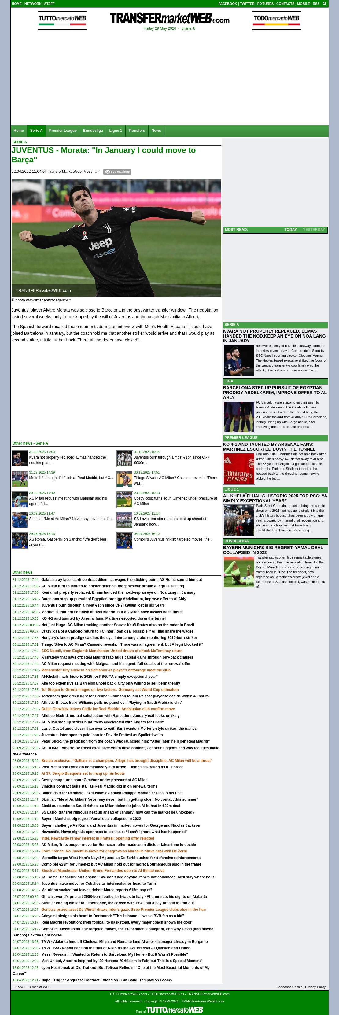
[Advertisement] (57, 390)
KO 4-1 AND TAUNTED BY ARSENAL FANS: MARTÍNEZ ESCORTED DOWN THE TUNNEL (269, 447)
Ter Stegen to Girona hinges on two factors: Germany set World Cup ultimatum (110, 690)
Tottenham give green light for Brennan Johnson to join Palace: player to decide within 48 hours (125, 696)
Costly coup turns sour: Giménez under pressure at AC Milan (94, 780)
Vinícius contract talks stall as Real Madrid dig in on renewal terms (99, 786)
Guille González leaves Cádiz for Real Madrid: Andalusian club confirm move (108, 709)
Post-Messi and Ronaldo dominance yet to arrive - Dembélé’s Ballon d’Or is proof (112, 767)
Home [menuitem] (19, 130)
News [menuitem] (156, 130)
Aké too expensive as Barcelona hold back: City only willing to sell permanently (110, 683)
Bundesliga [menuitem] (93, 130)
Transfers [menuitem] (137, 130)
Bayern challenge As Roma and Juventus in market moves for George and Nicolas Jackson (120, 825)
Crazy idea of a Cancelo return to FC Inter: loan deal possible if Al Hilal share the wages (117, 631)
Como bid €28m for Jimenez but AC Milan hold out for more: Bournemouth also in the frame (121, 864)
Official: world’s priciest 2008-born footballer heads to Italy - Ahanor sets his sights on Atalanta (124, 897)
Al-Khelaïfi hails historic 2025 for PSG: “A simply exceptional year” (99, 676)
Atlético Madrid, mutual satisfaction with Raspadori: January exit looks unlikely (110, 716)
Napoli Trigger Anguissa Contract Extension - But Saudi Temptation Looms (106, 980)
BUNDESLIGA (237, 541)
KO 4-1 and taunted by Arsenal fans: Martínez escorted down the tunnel (103, 618)
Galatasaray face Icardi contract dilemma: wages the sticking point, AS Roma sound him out (121, 580)
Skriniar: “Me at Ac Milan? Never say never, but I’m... (72, 519)
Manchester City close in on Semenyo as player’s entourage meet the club (106, 670)
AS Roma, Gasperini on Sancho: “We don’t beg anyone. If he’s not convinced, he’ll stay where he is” (128, 877)
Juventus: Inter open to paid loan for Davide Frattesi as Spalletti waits (102, 735)
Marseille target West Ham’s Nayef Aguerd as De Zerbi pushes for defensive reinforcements (121, 858)
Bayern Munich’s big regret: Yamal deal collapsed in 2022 (91, 819)
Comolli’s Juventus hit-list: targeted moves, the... (173, 539)
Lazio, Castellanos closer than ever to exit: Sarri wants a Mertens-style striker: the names (119, 728)
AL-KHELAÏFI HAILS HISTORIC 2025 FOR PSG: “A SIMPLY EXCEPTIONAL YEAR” (275, 498)
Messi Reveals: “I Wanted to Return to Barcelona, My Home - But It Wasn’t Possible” (114, 954)
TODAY (291, 229)
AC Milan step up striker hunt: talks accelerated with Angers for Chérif (102, 722)
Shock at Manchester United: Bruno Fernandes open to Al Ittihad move (102, 871)
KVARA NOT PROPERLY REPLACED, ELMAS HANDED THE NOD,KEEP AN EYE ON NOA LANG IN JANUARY (274, 336)
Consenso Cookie (289, 987)
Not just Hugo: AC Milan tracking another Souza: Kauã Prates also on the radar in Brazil (117, 625)
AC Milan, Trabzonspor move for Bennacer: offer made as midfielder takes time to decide (118, 845)
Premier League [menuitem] (63, 130)
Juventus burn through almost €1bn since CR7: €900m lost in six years (103, 605)
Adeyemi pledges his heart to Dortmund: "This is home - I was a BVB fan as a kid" (112, 916)
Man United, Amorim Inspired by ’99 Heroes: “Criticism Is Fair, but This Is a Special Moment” (122, 961)
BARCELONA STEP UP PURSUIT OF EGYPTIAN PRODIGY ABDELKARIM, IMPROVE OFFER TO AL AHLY (275, 392)
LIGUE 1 (232, 489)
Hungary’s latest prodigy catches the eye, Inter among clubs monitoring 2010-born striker (119, 638)
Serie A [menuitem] (36, 130)
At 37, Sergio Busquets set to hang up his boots (83, 773)
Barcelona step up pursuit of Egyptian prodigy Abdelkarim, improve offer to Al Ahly (113, 599)
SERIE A (232, 325)
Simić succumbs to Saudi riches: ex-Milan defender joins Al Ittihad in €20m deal (110, 806)
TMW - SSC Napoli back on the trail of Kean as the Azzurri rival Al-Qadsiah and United (115, 948)
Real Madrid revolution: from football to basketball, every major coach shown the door (116, 922)
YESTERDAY (314, 229)
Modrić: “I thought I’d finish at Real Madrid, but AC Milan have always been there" (112, 612)
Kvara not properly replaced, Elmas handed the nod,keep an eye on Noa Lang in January (118, 592)
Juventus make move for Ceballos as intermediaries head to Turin (98, 883)
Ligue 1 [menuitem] (115, 130)
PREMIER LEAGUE (241, 438)
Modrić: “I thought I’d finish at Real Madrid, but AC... (71, 478)
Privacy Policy (315, 987)
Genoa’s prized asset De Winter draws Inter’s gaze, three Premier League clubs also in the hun (123, 909)
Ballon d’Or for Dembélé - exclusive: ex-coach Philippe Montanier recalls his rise (111, 793)
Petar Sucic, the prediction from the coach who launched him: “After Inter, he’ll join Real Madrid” (125, 741)
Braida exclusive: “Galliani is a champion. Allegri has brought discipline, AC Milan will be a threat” (126, 760)
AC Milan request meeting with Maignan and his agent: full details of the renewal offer (115, 664)
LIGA (229, 381)
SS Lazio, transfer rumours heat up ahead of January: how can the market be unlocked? (117, 812)
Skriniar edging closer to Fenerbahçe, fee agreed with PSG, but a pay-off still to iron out (117, 903)
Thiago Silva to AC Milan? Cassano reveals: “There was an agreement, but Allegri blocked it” (122, 644)
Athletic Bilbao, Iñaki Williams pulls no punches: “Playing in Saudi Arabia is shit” (111, 702)
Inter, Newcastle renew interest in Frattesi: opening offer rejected (97, 838)
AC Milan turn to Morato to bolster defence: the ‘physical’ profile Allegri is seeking (112, 586)
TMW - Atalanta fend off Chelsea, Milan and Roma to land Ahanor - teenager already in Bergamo (124, 941)
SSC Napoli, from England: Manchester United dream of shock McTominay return (111, 651)
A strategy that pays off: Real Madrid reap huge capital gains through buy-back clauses (117, 657)
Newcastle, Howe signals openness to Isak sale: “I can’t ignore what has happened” (114, 832)
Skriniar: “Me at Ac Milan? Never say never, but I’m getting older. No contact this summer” (119, 799)
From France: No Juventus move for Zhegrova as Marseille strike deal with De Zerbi (114, 851)
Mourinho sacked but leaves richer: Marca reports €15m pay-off (96, 890)
